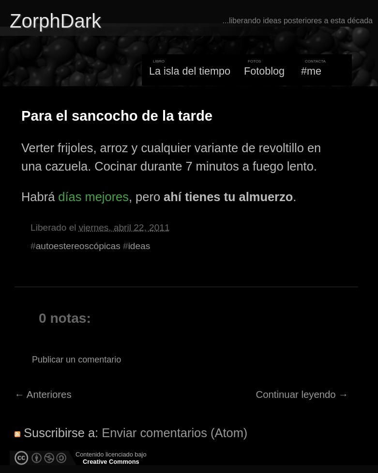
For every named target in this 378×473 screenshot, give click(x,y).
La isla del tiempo (189, 71)
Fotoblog (264, 71)
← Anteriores (43, 394)
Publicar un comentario (76, 359)
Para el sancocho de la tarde (116, 116)
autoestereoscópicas (78, 246)
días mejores (93, 197)
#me (311, 71)
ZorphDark (55, 21)
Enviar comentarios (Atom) (174, 433)
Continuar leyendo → (302, 394)
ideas (139, 246)
